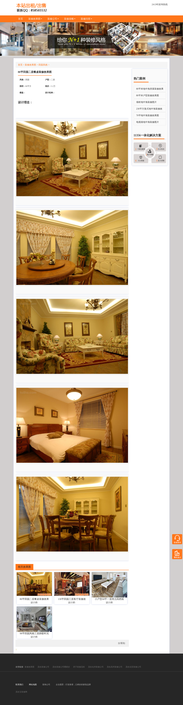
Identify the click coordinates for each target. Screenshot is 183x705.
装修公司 (53, 19)
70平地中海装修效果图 (147, 115)
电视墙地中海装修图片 (147, 122)
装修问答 (87, 19)
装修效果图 (35, 19)
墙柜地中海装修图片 (146, 102)
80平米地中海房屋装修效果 (149, 89)
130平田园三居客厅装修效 (72, 599)
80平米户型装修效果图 (147, 95)
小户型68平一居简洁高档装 (109, 599)
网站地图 (33, 684)
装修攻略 (70, 19)
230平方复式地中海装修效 (149, 109)
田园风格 (43, 65)
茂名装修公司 (43, 667)
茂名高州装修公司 (114, 667)
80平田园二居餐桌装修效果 (34, 599)
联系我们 (19, 684)
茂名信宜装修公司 (133, 667)
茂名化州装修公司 (96, 667)
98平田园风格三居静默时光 (34, 633)
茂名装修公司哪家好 (61, 667)
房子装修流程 (79, 667)
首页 (20, 19)
